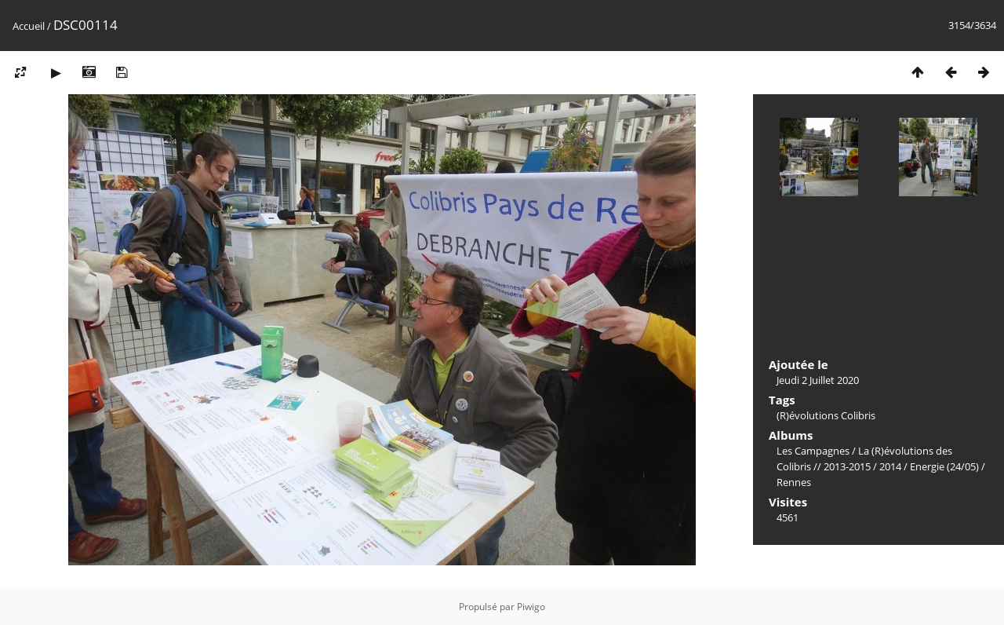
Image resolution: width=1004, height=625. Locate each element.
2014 (890, 466)
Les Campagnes (813, 451)
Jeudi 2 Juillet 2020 (818, 380)
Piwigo (531, 606)
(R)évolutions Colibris (826, 415)
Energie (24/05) (944, 466)
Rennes (794, 482)
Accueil (29, 26)
